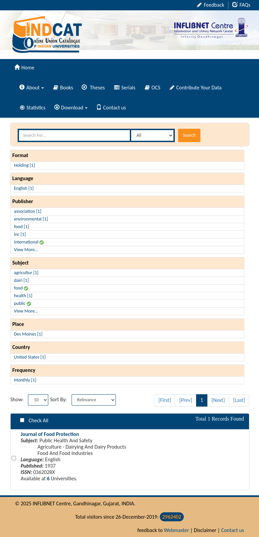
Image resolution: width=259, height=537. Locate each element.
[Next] (218, 400)
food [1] (21, 226)
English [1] (24, 188)
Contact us (111, 107)
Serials (124, 87)
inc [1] (20, 234)
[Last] (239, 400)
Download (71, 107)
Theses (93, 87)
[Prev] (185, 400)
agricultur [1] (26, 273)
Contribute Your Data (196, 87)
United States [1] (30, 357)
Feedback (210, 5)
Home (24, 67)
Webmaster (176, 530)
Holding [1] (24, 165)
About (31, 87)
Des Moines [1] (28, 334)
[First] (164, 400)
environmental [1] (31, 219)
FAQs (241, 5)
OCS (152, 87)
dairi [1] (21, 280)
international (29, 242)
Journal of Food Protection (50, 434)
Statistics (33, 107)
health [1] (23, 296)
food (21, 288)
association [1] (27, 211)
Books (63, 87)
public (22, 303)
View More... (26, 249)
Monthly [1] (25, 380)
